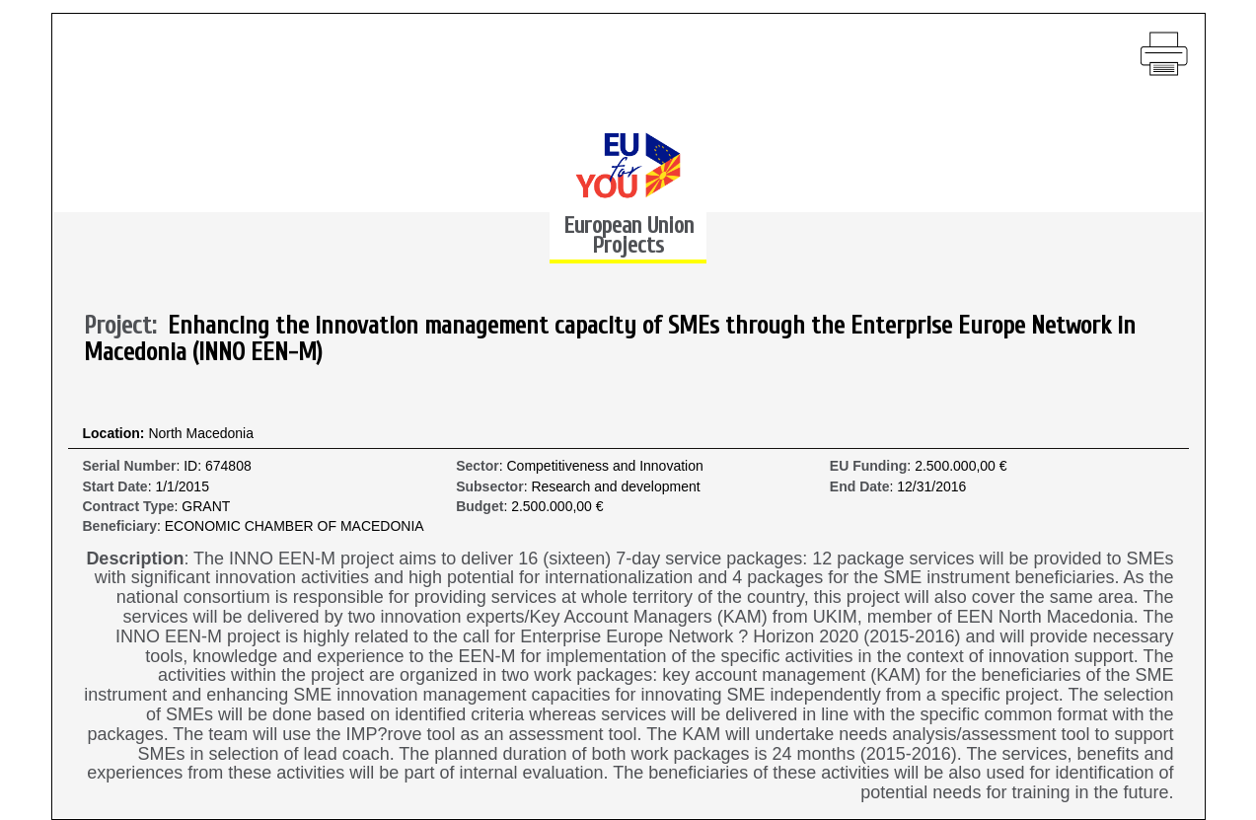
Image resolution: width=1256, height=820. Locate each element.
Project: (126, 326)
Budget (479, 506)
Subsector (489, 487)
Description (135, 559)
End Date (860, 487)
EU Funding (869, 466)
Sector (477, 466)
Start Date (115, 487)
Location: (116, 433)
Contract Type (129, 506)
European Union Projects (628, 235)
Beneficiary (120, 526)
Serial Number (130, 466)
